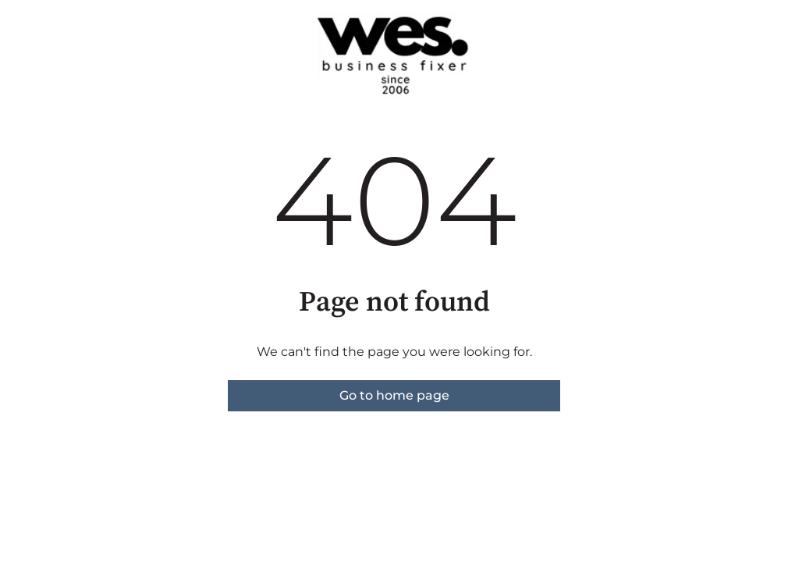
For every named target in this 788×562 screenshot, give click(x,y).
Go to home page (394, 395)
